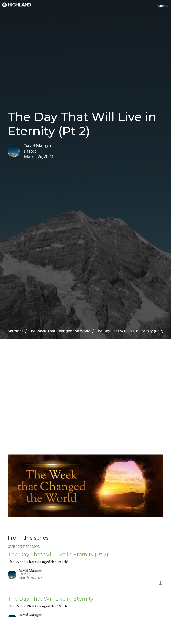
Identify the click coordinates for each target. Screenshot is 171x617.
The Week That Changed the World (59, 331)
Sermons (16, 331)
